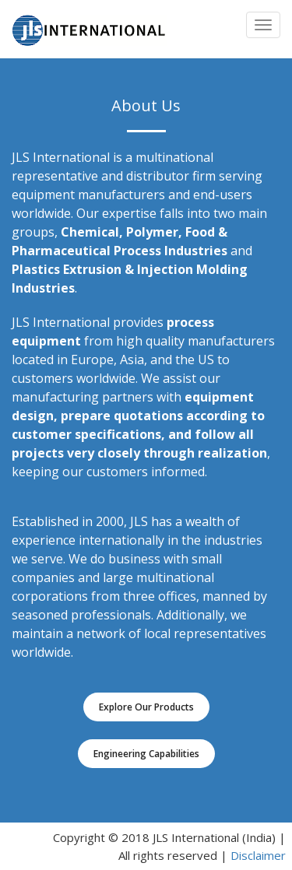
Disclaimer (258, 855)
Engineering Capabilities (146, 753)
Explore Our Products (146, 707)
